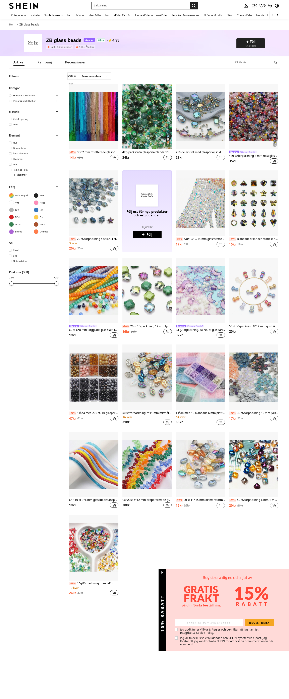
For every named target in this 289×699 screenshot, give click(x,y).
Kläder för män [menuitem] (122, 15)
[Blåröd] (21, 231)
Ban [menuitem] (107, 15)
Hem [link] (12, 24)
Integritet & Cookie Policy (196, 633)
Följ (147, 234)
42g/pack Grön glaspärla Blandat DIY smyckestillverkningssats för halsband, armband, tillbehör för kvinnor (147, 152)
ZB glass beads (63, 40)
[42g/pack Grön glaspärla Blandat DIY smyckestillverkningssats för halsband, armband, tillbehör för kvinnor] (147, 116)
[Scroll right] (277, 15)
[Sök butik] (275, 62)
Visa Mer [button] (19, 174)
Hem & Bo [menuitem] (95, 15)
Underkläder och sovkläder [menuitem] (151, 15)
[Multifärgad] (21, 195)
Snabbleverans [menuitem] (53, 15)
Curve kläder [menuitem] (244, 15)
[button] (140, 5)
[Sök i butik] (256, 62)
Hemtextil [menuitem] (262, 15)
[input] (209, 622)
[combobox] (89, 76)
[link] (254, 5)
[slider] (11, 283)
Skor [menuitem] (230, 15)
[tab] (18, 62)
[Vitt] (21, 202)
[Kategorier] (18, 15)
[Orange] (46, 231)
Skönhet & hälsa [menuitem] (213, 15)
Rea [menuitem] (69, 15)
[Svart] (46, 195)
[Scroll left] (272, 15)
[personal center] (246, 5)
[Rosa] (46, 202)
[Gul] (46, 217)
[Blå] (46, 210)
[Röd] (21, 217)
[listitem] (60, 47)
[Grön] (21, 224)
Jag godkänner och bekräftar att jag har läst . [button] (219, 631)
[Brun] (46, 224)
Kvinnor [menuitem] (80, 15)
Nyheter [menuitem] (35, 15)
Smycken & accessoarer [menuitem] (186, 15)
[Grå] (21, 210)
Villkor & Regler (210, 629)
